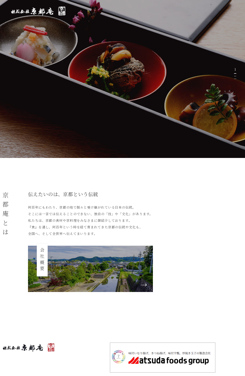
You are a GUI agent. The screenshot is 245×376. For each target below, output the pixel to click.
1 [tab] (235, 73)
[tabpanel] (122, 79)
